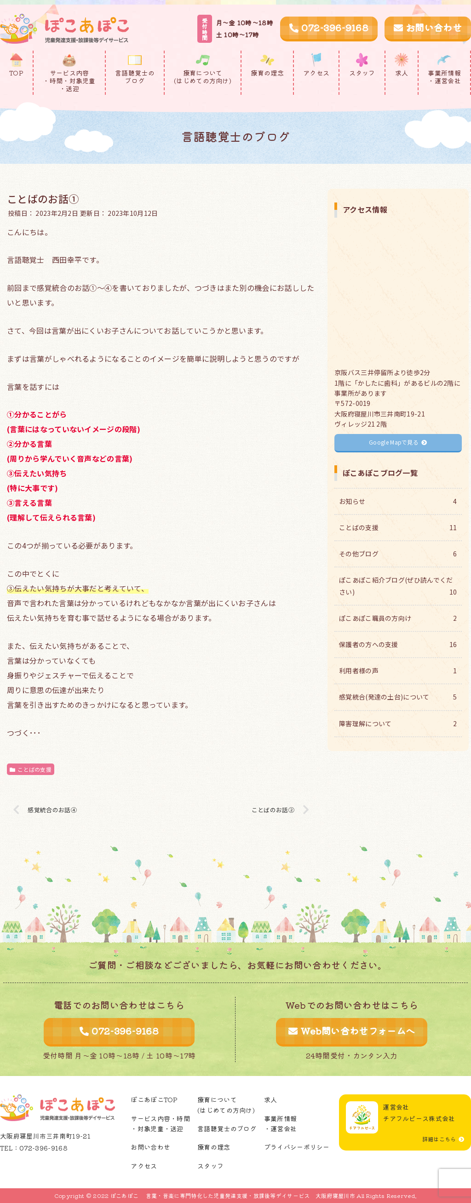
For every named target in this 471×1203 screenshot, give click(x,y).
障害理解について (398, 723)
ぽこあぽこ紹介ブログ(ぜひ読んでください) (398, 586)
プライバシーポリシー (297, 1146)
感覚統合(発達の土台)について (398, 697)
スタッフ (210, 1165)
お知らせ (398, 501)
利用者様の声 (398, 671)
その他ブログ (398, 554)
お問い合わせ (428, 27)
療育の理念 (213, 1146)
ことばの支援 (31, 769)
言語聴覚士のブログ (227, 1128)
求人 (270, 1099)
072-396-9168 (328, 27)
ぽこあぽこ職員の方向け (398, 618)
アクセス (144, 1165)
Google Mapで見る (398, 442)
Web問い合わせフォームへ (351, 1030)
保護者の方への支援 (398, 644)
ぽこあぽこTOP (154, 1099)
